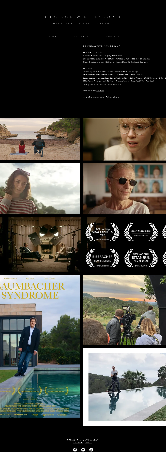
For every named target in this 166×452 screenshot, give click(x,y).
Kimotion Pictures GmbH (109, 59)
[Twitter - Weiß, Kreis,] (83, 449)
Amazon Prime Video (107, 97)
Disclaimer (78, 443)
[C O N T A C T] (112, 36)
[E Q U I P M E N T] (81, 36)
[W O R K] (52, 36)
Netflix (100, 91)
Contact (88, 443)
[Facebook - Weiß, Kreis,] (75, 449)
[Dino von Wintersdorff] (91, 449)
